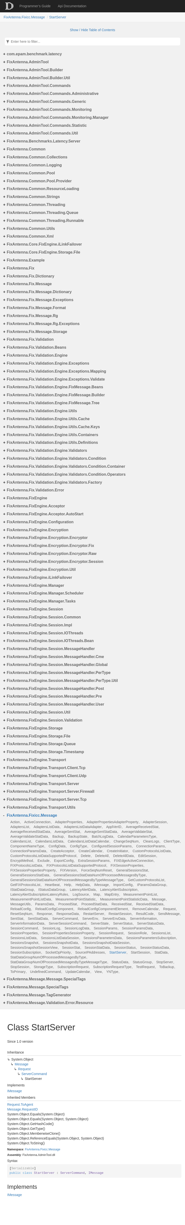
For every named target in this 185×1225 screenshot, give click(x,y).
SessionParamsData (137, 928)
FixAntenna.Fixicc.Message (24, 17)
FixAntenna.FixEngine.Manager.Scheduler (45, 593)
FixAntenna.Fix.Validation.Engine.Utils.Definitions (52, 442)
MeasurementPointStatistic (76, 899)
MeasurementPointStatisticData (123, 899)
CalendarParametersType (137, 836)
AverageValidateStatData (29, 836)
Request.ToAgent (20, 1104)
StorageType (43, 967)
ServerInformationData (27, 923)
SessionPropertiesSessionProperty (68, 933)
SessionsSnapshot (24, 943)
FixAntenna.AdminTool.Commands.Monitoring (49, 109)
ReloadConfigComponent (54, 909)
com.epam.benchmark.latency (34, 54)
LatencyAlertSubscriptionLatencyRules (39, 894)
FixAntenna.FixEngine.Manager (35, 585)
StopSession (19, 967)
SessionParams (105, 928)
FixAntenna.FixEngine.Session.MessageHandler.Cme (55, 657)
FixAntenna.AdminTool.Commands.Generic (46, 101)
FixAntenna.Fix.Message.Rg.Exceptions (43, 324)
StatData (160, 952)
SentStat (16, 919)
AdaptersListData (46, 827)
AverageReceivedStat (142, 827)
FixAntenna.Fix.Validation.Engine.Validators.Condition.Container (66, 466)
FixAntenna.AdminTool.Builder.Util (38, 78)
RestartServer (93, 914)
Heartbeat (52, 885)
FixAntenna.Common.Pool (31, 173)
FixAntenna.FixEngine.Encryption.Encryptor (47, 538)
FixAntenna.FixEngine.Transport (36, 760)
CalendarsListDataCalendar (88, 841)
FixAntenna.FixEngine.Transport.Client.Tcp (46, 768)
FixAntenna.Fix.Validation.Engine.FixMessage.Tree (53, 403)
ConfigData (57, 846)
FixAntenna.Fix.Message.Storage (37, 332)
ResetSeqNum (21, 914)
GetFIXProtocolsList (25, 885)
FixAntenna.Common (26, 149)
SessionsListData (23, 938)
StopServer (164, 962)
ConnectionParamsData (28, 851)
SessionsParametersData (103, 938)
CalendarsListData (49, 841)
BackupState (77, 836)
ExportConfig (63, 861)
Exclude (44, 861)
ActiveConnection (37, 822)
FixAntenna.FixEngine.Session (35, 609)
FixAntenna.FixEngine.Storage (35, 728)
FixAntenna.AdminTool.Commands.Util (42, 133)
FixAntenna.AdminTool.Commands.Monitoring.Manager (58, 117)
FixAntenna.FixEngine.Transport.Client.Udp (46, 776)
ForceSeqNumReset (96, 870)
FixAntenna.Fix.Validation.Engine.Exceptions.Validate (56, 379)
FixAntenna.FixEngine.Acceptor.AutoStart (45, 514)
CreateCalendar (90, 851)
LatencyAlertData (83, 890)
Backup (58, 836)
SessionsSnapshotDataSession (105, 943)
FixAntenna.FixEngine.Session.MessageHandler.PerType (59, 673)
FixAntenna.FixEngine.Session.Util (38, 712)
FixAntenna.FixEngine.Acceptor (36, 506)
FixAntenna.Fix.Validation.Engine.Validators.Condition (56, 458)
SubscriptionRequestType (112, 967)
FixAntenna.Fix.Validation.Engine (37, 355)
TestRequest (145, 967)
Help (67, 885)
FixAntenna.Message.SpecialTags (37, 987)
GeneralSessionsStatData (29, 875)
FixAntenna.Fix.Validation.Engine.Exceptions (48, 363)
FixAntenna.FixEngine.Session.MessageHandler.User (55, 704)
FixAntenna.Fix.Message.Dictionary (39, 292)
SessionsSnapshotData (60, 943)
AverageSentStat (67, 832)
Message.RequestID (22, 1109)
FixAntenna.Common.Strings (33, 197)
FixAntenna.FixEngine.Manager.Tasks (41, 601)
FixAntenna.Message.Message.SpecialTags (46, 979)
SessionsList (160, 933)
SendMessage (169, 914)
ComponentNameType (27, 846)
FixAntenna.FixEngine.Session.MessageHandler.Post (55, 689)
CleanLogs (151, 841)
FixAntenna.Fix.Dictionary (30, 276)
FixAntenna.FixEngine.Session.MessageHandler (51, 649)
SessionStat (71, 947)
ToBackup (166, 967)
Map (96, 894)
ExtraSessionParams (94, 861)
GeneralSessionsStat (132, 870)
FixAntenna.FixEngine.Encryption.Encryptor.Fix (50, 546)
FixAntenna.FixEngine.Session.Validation (44, 720)
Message (159, 899)
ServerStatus (122, 923)
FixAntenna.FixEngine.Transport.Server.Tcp (46, 799)
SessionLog (51, 928)
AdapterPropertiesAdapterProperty (113, 822)
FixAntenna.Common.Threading (36, 205)
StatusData (120, 962)
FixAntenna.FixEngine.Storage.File (38, 736)
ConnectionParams (150, 846)
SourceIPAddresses (90, 952)
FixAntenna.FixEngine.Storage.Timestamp (45, 752)
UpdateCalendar (78, 972)
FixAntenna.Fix (20, 268)
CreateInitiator (117, 851)
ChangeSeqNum (126, 841)
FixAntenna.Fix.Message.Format (36, 308)
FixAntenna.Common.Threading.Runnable (45, 221)
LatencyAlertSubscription (119, 890)
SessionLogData (77, 928)
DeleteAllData (123, 856)
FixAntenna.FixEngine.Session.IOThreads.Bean (50, 641)
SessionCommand (24, 928)
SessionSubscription (25, 952)
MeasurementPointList (140, 894)
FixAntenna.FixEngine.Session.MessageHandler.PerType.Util (62, 681)
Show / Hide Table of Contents (92, 30)
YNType (112, 972)
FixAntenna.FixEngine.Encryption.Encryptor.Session (55, 561)
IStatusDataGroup (51, 890)
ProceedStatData (94, 904)
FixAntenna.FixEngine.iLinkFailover (39, 577)
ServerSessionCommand (67, 923)
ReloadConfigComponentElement (103, 909)
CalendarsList (20, 841)
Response (44, 914)
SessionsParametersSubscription (151, 938)
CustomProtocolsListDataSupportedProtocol (43, 856)
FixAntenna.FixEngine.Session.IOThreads (45, 633)
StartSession (140, 952)
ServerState (100, 923)
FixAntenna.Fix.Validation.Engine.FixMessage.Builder (56, 395)
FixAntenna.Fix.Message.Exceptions (40, 300)
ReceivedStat (122, 904)
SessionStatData (97, 947)
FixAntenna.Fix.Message (29, 284)
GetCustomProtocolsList (146, 880)
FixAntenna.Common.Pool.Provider (39, 181)
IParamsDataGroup (151, 885)
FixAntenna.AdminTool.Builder (35, 70)
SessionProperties (24, 933)
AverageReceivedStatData (30, 832)
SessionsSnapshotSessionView (34, 947)
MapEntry (112, 894)
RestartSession (120, 914)
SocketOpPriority (58, 952)
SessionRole (137, 933)
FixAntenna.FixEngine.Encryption (37, 530)
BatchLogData (102, 836)
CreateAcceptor (62, 851)
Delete (86, 856)
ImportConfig (122, 885)
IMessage (101, 885)
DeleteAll (102, 856)
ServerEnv (90, 919)
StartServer (57, 17)
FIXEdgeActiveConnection (133, 861)
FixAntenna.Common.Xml (30, 236)
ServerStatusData (150, 923)
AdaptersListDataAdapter (83, 827)
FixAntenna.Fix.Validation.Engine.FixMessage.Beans (55, 387)
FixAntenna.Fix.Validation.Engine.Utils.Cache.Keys (53, 427)
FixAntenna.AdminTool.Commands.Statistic (47, 125)
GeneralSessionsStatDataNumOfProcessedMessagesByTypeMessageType (66, 880)
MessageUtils (20, 904)
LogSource (81, 894)
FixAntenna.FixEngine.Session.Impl (39, 625)
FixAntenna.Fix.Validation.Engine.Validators (47, 450)
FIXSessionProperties (127, 865)
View (98, 972)
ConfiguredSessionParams (112, 846)
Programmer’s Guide (35, 6)
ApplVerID (113, 827)
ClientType (172, 841)
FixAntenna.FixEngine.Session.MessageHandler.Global (57, 665)
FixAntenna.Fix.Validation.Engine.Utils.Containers (52, 435)
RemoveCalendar (145, 909)
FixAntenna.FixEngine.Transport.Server (43, 784)
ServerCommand (65, 919)
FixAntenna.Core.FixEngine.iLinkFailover (44, 244)
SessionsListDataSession (60, 938)
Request (169, 909)
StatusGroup (142, 962)
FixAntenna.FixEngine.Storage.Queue (41, 744)
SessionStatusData (154, 947)
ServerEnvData (114, 919)
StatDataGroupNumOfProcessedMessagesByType (48, 957)
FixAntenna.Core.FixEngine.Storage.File (43, 252)
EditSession (147, 856)
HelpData (83, 885)
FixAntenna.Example (26, 260)
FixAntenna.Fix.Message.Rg (32, 316)
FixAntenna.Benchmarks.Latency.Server (43, 141)
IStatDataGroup (22, 890)
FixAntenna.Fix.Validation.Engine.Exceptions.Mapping (56, 371)
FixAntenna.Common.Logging (34, 165)
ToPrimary (18, 972)
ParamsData (44, 904)
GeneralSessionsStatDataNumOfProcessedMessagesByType (100, 875)
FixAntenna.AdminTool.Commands (39, 86)
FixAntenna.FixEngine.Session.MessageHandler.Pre (54, 696)
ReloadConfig (20, 909)
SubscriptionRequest (72, 967)
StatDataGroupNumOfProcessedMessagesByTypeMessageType (58, 962)
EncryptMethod (21, 861)
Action (15, 822)
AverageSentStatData (101, 832)
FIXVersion (68, 870)
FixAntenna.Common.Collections (37, 157)
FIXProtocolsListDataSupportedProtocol (76, 865)
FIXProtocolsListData (26, 865)
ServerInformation (143, 919)
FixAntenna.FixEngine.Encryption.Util (41, 569)
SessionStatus (125, 947)
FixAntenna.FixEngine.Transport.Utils (41, 807)
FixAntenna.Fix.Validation (30, 339)
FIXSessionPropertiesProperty (33, 870)
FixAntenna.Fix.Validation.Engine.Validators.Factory (54, 482)
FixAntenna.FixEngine (27, 498)
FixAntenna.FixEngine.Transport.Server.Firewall (50, 791)
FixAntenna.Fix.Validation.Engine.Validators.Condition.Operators (66, 474)
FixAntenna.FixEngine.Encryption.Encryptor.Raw (52, 554)
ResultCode (144, 914)
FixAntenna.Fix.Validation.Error (35, 490)
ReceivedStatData (149, 904)
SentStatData (38, 919)
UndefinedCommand (45, 972)
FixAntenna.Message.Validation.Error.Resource (50, 1003)
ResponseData (67, 914)
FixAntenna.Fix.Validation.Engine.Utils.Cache (48, 419)
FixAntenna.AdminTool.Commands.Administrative (53, 94)
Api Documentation (72, 6)
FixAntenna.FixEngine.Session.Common (44, 617)
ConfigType (78, 846)
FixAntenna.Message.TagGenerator (39, 995)
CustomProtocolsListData (151, 851)
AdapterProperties (68, 822)
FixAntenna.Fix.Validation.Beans (36, 347)
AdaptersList (19, 827)
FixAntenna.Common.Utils (31, 229)
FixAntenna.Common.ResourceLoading (43, 189)
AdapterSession (155, 822)
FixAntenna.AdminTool (28, 62)
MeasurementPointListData (30, 899)
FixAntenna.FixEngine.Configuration (40, 522)
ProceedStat (67, 904)
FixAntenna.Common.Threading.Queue (42, 213)
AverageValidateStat (137, 832)
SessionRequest (111, 933)
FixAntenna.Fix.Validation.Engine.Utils (42, 411)
